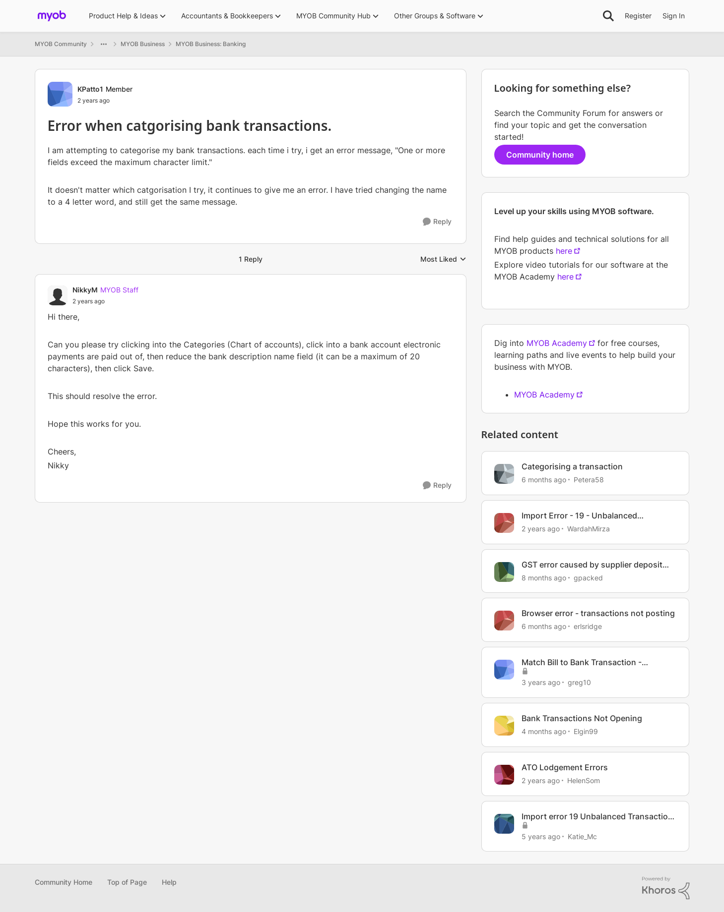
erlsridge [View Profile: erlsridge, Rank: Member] (588, 626)
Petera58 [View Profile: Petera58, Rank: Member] (589, 479)
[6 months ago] (544, 479)
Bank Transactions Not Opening (582, 718)
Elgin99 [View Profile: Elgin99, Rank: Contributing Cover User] (586, 731)
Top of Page (127, 882)
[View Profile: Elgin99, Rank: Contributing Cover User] (504, 726)
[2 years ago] (541, 528)
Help (169, 882)
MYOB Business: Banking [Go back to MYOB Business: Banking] (211, 44)
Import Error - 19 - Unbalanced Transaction (579, 516)
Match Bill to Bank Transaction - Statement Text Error (582, 662)
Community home (540, 155)
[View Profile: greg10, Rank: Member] (504, 670)
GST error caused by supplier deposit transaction (592, 565)
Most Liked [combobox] (443, 259)
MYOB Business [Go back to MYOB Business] (143, 44)
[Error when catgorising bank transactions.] (105, 301)
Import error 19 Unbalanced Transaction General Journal (597, 816)
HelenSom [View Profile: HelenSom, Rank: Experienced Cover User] (583, 780)
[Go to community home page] (52, 15)
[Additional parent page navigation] (104, 44)
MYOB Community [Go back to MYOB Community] (61, 44)
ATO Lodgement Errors (565, 767)
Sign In (673, 15)
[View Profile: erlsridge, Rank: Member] (504, 620)
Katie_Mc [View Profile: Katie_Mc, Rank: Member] (582, 836)
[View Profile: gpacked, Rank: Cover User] (504, 572)
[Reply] (437, 221)
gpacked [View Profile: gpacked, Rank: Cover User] (588, 577)
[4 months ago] (544, 731)
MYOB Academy (557, 343)
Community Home (63, 882)
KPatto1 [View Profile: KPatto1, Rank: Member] (90, 89)
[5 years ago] (541, 836)
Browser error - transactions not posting (598, 613)
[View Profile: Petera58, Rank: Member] (504, 474)
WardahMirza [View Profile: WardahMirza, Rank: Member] (588, 528)
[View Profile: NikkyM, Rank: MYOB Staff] (57, 295)
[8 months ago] (544, 577)
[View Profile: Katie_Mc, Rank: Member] (504, 824)
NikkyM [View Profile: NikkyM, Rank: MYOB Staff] (85, 289)
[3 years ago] (541, 682)
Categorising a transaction (572, 466)
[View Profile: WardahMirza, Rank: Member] (504, 523)
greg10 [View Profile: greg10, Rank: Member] (579, 682)
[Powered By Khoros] (666, 888)
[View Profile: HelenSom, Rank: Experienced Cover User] (504, 775)
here (564, 251)
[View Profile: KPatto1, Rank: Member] (60, 94)
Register (638, 15)
